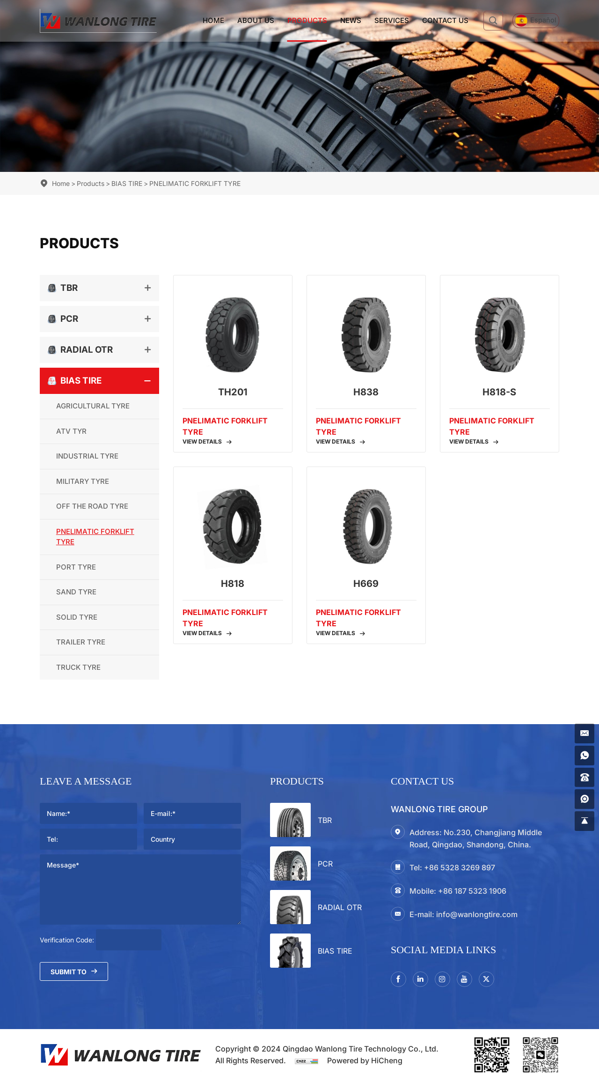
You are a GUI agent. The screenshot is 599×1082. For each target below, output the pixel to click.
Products (293, 20)
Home (199, 20)
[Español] (528, 21)
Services (377, 20)
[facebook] (399, 979)
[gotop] (583, 820)
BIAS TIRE (126, 183)
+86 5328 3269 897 (459, 867)
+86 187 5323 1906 (472, 891)
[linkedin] (422, 979)
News (336, 20)
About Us (241, 20)
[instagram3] (446, 979)
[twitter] (492, 979)
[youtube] (469, 979)
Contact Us (431, 20)
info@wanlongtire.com (477, 914)
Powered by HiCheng (364, 1062)
